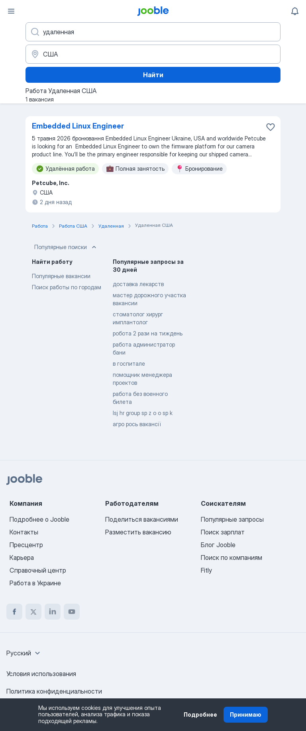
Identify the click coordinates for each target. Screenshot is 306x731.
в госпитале (129, 363)
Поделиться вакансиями (141, 519)
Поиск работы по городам (66, 287)
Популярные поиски (66, 247)
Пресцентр (26, 545)
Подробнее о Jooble (39, 519)
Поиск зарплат (223, 532)
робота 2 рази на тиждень (147, 333)
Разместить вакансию (138, 532)
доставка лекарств (138, 284)
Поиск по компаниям (231, 557)
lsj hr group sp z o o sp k (143, 412)
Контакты (24, 532)
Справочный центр (38, 570)
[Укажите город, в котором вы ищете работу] (153, 54)
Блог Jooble (218, 545)
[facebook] (14, 612)
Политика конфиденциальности (54, 691)
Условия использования (41, 674)
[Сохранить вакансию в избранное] (270, 127)
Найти (153, 75)
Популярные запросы (232, 519)
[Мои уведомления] (295, 11)
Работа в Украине (35, 583)
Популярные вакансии (61, 276)
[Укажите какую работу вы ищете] (153, 31)
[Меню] (11, 11)
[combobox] (24, 653)
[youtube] (72, 612)
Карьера (22, 557)
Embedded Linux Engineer (78, 126)
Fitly (206, 570)
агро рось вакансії (137, 424)
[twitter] (33, 612)
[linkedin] (53, 612)
